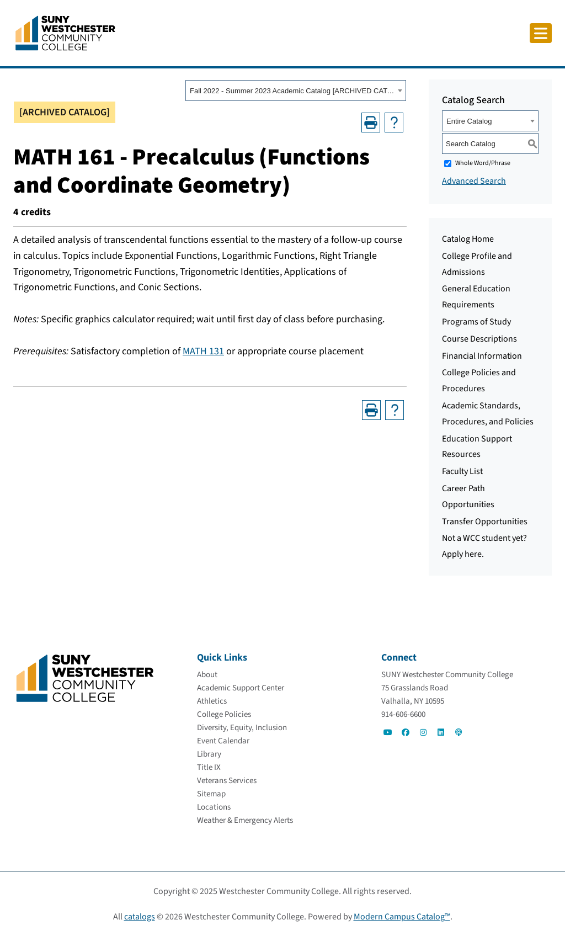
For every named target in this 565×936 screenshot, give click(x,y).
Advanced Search (474, 181)
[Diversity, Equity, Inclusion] (242, 727)
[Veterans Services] (227, 780)
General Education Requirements (476, 297)
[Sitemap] (211, 794)
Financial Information (482, 356)
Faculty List (462, 471)
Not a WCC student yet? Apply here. (484, 546)
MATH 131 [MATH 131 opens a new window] (203, 351)
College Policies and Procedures (479, 380)
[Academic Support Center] (240, 688)
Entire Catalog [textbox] (469, 121)
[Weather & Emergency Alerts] (245, 820)
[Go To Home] (65, 32)
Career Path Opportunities (468, 496)
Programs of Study (476, 322)
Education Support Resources (477, 447)
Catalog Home (468, 239)
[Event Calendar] (223, 741)
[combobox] (295, 90)
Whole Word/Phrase (482, 163)
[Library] (209, 754)
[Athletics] (212, 701)
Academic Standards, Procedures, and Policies (488, 414)
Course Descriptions (479, 339)
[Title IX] (209, 767)
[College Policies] (224, 714)
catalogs (139, 917)
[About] (207, 674)
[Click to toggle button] (541, 33)
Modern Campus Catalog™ (402, 917)
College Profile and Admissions (477, 264)
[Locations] (214, 807)
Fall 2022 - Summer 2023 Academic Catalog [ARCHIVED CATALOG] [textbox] (292, 91)
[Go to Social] (388, 732)
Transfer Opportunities (484, 521)
